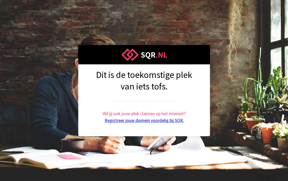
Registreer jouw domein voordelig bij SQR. (144, 120)
